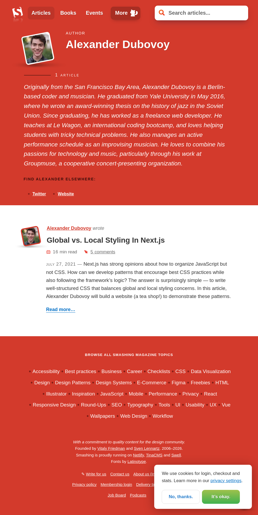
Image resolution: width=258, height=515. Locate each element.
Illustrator (56, 394)
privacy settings (226, 480)
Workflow (163, 416)
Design (42, 382)
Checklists (159, 371)
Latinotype (137, 461)
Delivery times (148, 484)
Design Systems (114, 382)
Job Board (117, 495)
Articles (41, 13)
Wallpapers (102, 416)
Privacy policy (84, 484)
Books (68, 13)
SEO (117, 405)
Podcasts (138, 495)
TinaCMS (154, 455)
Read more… (61, 309)
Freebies (200, 382)
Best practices (80, 371)
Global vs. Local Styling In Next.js (106, 240)
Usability (195, 405)
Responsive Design (54, 405)
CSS (180, 371)
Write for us (96, 474)
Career (134, 371)
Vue (226, 405)
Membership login (116, 484)
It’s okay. (221, 496)
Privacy (190, 394)
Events (94, 13)
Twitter (39, 194)
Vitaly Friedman (111, 448)
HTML (222, 382)
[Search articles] (201, 13)
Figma (178, 382)
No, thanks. (181, 496)
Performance (163, 394)
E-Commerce (151, 382)
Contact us (119, 474)
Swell (176, 455)
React (210, 394)
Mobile (136, 394)
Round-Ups (93, 405)
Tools (164, 405)
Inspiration (83, 394)
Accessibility (46, 371)
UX (213, 405)
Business (111, 371)
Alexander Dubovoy (69, 228)
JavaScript (111, 394)
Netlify (138, 455)
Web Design (134, 416)
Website (66, 194)
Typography (140, 405)
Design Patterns (72, 382)
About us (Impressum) (153, 474)
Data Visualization (211, 371)
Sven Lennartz (147, 448)
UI (177, 405)
